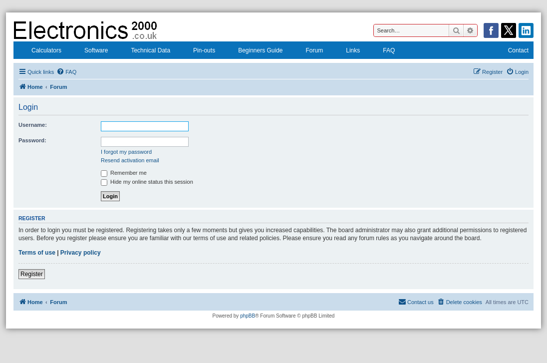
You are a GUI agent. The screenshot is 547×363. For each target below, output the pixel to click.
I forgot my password (126, 152)
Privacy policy (80, 252)
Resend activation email (130, 160)
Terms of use (36, 252)
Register (31, 274)
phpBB (247, 316)
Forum (308, 51)
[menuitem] (66, 72)
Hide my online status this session (147, 182)
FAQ (382, 51)
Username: (32, 125)
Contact (512, 51)
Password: (32, 140)
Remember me (124, 173)
